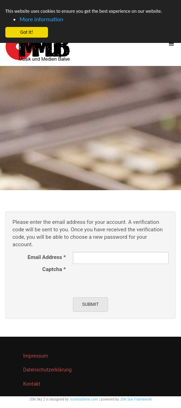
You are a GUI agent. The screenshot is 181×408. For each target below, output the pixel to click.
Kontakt (31, 384)
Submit (90, 304)
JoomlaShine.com (83, 399)
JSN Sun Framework (136, 399)
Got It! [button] (26, 32)
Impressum (35, 356)
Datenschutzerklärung (47, 370)
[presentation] (127, 278)
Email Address (46, 257)
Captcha (54, 269)
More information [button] (41, 19)
